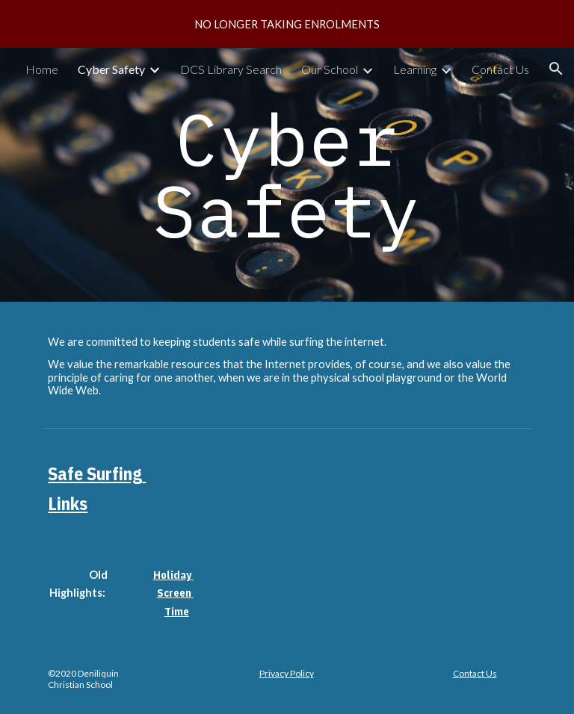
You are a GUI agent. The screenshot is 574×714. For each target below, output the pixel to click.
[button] (556, 69)
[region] (287, 24)
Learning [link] (414, 69)
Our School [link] (329, 69)
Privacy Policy (286, 673)
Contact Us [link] (500, 69)
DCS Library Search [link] (231, 69)
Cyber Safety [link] (111, 69)
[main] (287, 174)
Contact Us (475, 673)
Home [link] (41, 69)
